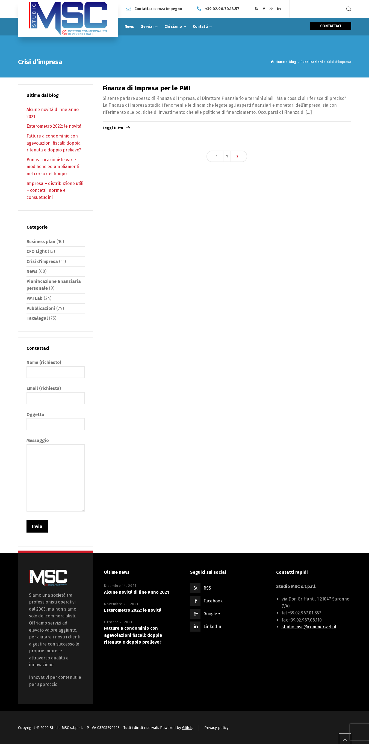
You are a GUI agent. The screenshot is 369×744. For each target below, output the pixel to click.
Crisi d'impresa (42, 261)
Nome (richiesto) (55, 367)
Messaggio (55, 475)
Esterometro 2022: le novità (53, 126)
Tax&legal (37, 318)
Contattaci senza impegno (158, 8)
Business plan (40, 241)
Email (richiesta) (55, 393)
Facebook (213, 600)
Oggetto (55, 419)
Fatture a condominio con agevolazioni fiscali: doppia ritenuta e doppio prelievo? (53, 143)
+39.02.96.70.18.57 (222, 8)
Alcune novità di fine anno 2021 (136, 592)
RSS (207, 588)
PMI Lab (34, 298)
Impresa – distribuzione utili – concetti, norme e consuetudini (54, 190)
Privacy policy (216, 727)
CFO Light (36, 251)
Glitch (187, 727)
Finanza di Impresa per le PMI (146, 88)
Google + (211, 613)
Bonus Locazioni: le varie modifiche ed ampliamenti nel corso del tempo (52, 166)
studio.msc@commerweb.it (309, 626)
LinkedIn (212, 626)
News (31, 271)
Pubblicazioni (40, 308)
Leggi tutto (113, 128)
